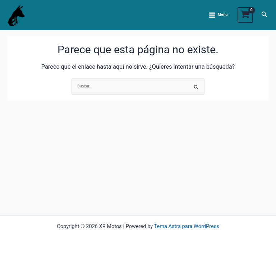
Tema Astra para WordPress (186, 226)
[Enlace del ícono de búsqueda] (264, 14)
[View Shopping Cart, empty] (245, 15)
